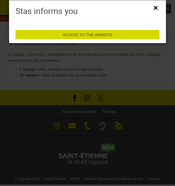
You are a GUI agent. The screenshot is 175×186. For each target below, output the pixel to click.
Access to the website (87, 35)
